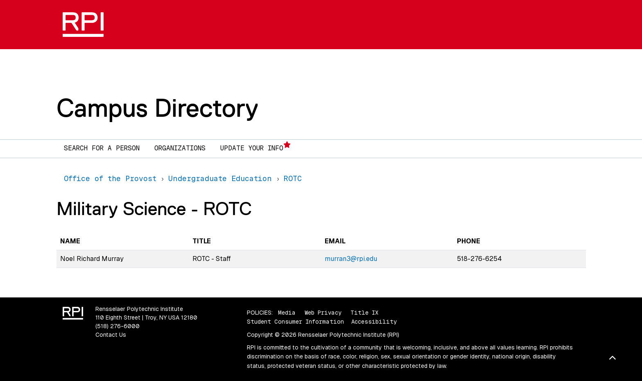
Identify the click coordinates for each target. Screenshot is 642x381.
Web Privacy (323, 312)
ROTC (293, 178)
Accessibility (374, 321)
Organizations (180, 148)
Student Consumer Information (295, 321)
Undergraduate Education (220, 178)
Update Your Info (255, 146)
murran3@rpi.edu (351, 258)
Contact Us (110, 334)
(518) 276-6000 (117, 326)
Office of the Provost (110, 178)
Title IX (364, 312)
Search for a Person (102, 148)
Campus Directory (157, 107)
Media (287, 312)
